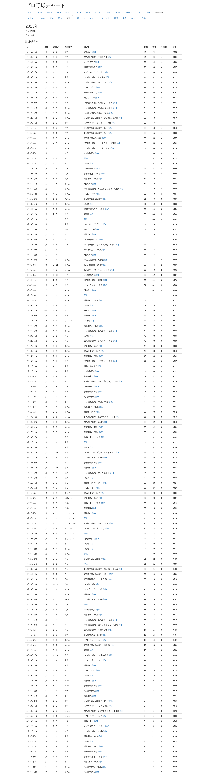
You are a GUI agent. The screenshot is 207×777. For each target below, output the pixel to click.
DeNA (42, 18)
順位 (40, 12)
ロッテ (134, 18)
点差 (138, 12)
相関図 (49, 12)
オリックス (88, 18)
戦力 (59, 12)
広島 (69, 18)
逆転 (109, 12)
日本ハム (145, 18)
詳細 (94, 52)
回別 (88, 12)
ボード (148, 12)
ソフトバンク (103, 18)
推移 (67, 12)
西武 (116, 18)
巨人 (60, 18)
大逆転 (118, 12)
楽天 (124, 18)
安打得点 (98, 12)
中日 (77, 18)
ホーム (30, 12)
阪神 (52, 18)
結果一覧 (159, 12)
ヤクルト (31, 18)
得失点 (129, 12)
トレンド (78, 12)
